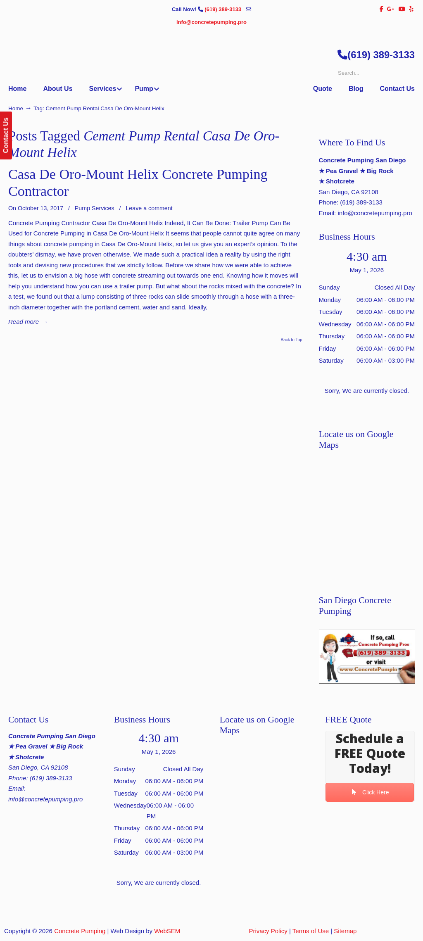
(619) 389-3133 (223, 9)
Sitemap (345, 930)
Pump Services (94, 208)
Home (15, 108)
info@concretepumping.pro (211, 22)
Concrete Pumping (79, 930)
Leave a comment (149, 208)
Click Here (370, 792)
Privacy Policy (268, 930)
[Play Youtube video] (367, 657)
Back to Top (291, 340)
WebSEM (167, 930)
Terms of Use (310, 930)
